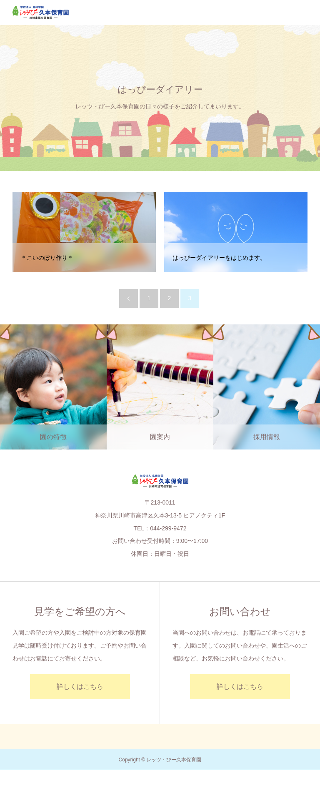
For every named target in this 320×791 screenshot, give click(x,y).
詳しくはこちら (80, 686)
